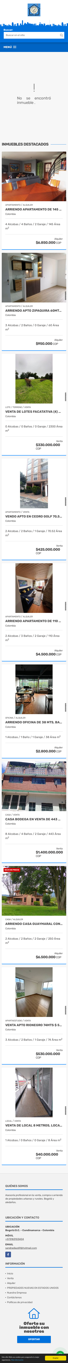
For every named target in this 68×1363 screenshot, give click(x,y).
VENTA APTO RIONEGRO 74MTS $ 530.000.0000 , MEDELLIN (34, 1025)
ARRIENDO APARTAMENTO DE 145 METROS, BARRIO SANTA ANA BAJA (34, 209)
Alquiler (11, 1283)
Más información (17, 1360)
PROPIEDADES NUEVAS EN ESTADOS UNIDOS (33, 1287)
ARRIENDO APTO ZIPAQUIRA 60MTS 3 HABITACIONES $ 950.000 (34, 311)
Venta (10, 1278)
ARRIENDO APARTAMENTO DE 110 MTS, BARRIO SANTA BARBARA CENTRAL (34, 621)
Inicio (10, 1273)
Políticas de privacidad (19, 1302)
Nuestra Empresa (17, 1292)
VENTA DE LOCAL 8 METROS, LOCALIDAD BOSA (34, 1125)
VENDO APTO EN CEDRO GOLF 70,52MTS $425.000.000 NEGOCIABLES (34, 516)
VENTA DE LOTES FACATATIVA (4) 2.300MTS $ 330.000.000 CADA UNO (34, 412)
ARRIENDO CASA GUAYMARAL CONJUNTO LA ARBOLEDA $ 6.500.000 (34, 924)
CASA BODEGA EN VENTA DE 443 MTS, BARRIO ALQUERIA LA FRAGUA (34, 819)
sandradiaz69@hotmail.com (21, 1248)
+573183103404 (14, 1239)
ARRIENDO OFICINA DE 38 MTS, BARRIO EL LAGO (34, 722)
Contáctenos (14, 1297)
